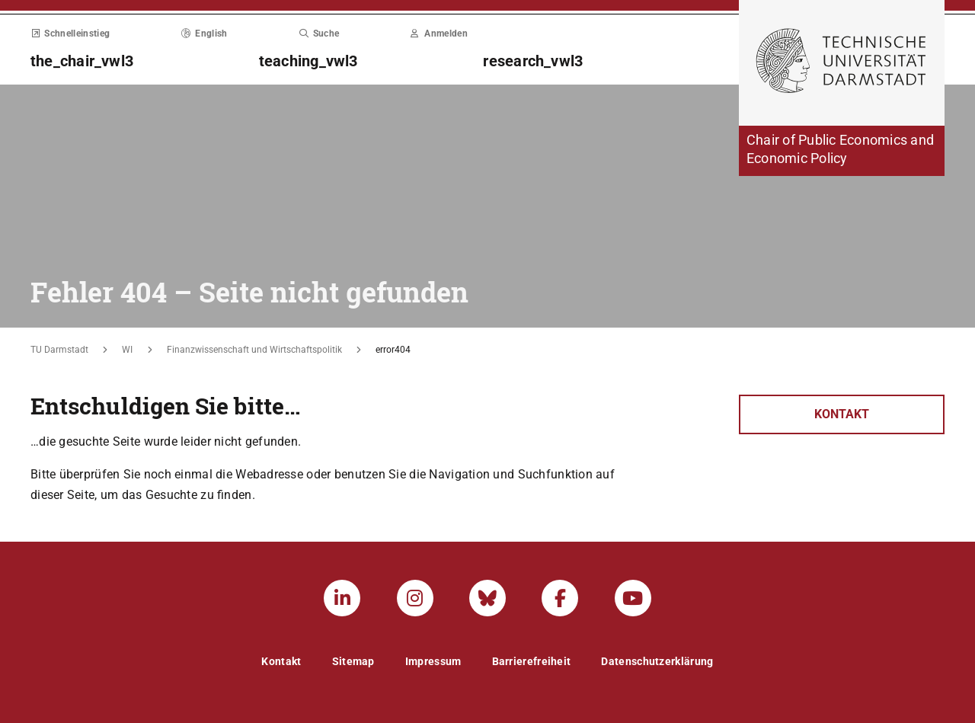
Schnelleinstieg (70, 33)
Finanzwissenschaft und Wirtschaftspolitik (254, 349)
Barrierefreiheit (531, 661)
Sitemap (353, 661)
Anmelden (439, 33)
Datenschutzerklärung (657, 661)
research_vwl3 (533, 61)
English (204, 33)
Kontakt (841, 414)
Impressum (433, 661)
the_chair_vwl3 (81, 61)
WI (127, 349)
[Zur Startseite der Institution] (842, 151)
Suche (319, 33)
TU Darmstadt (59, 349)
